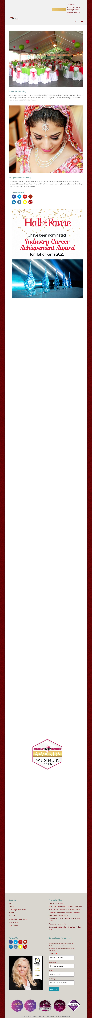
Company (52, 977)
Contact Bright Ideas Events (18, 918)
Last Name (53, 961)
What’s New (13, 915)
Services (11, 905)
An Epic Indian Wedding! (20, 178)
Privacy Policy (13, 924)
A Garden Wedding (17, 91)
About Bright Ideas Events (17, 908)
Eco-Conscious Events (56, 902)
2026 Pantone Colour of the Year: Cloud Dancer (65, 908)
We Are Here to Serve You (57, 923)
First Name (53, 952)
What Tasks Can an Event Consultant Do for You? (65, 905)
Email (51, 969)
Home (11, 902)
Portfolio (12, 912)
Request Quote (14, 921)
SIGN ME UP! (54, 988)
